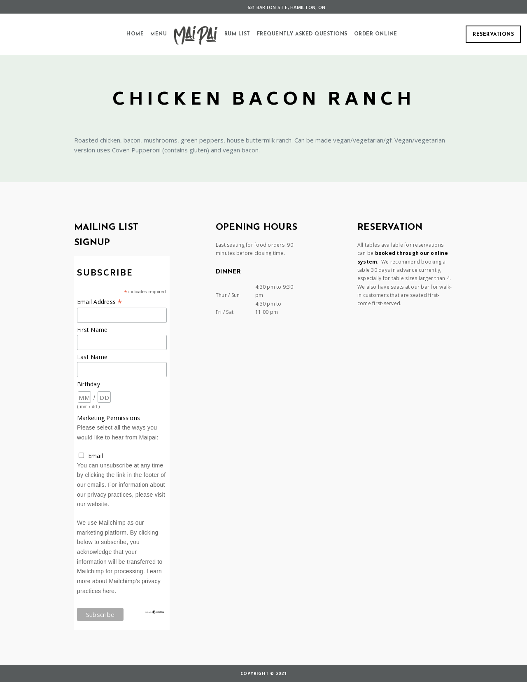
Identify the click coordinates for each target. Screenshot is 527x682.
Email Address (100, 301)
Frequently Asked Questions (302, 34)
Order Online (375, 34)
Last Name (92, 357)
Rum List (237, 34)
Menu (158, 34)
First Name (92, 330)
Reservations (493, 34)
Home (135, 34)
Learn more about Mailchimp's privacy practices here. (119, 581)
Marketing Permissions (108, 418)
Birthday (88, 384)
